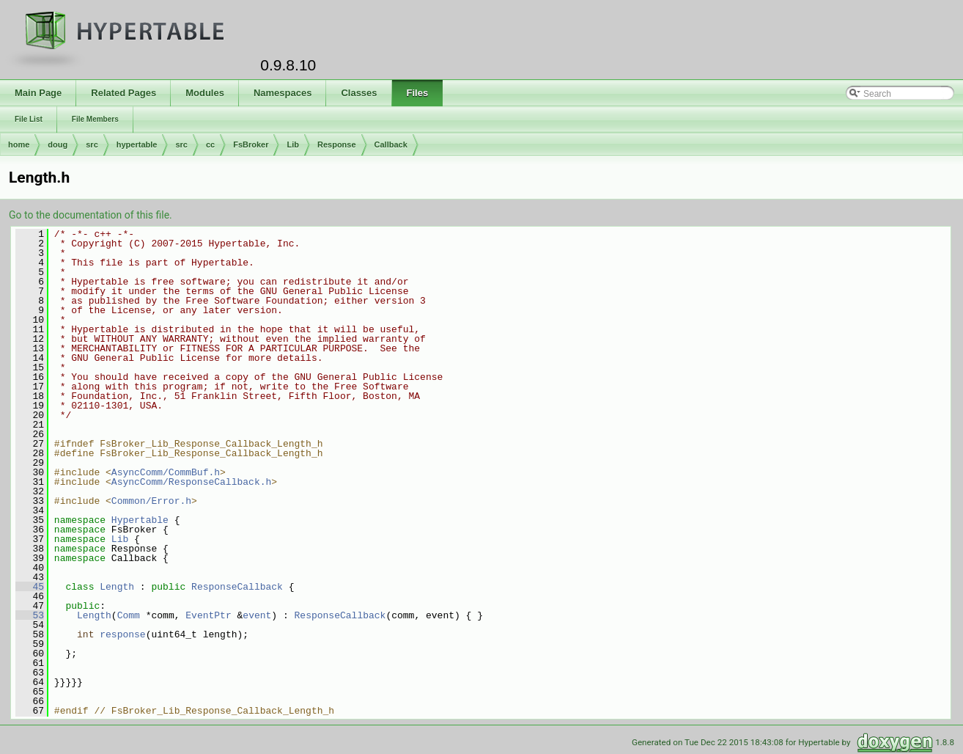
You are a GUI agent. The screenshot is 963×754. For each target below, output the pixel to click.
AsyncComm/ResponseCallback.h (191, 481)
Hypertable (140, 520)
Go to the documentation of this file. (90, 215)
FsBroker (250, 144)
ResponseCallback (237, 586)
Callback (390, 144)
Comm (128, 615)
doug (57, 144)
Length (117, 586)
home (18, 144)
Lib (293, 144)
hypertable (137, 144)
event (257, 615)
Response (336, 144)
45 (29, 586)
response (122, 634)
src (92, 144)
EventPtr (208, 615)
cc (210, 144)
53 (29, 615)
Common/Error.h (151, 501)
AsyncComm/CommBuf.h (165, 472)
